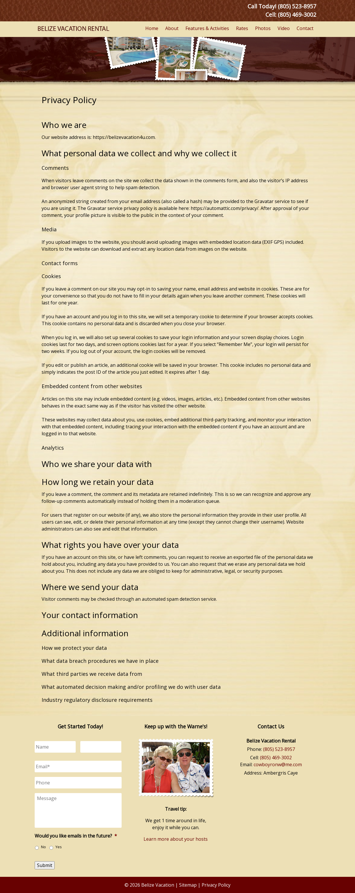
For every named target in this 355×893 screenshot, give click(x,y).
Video (284, 28)
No (43, 846)
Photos (263, 28)
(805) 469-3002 (297, 14)
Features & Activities (207, 28)
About (172, 28)
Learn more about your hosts (176, 839)
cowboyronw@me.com (278, 764)
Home (151, 28)
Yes (58, 846)
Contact (305, 28)
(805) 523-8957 (279, 749)
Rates (242, 28)
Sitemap (188, 885)
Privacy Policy (216, 885)
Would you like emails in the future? (76, 836)
